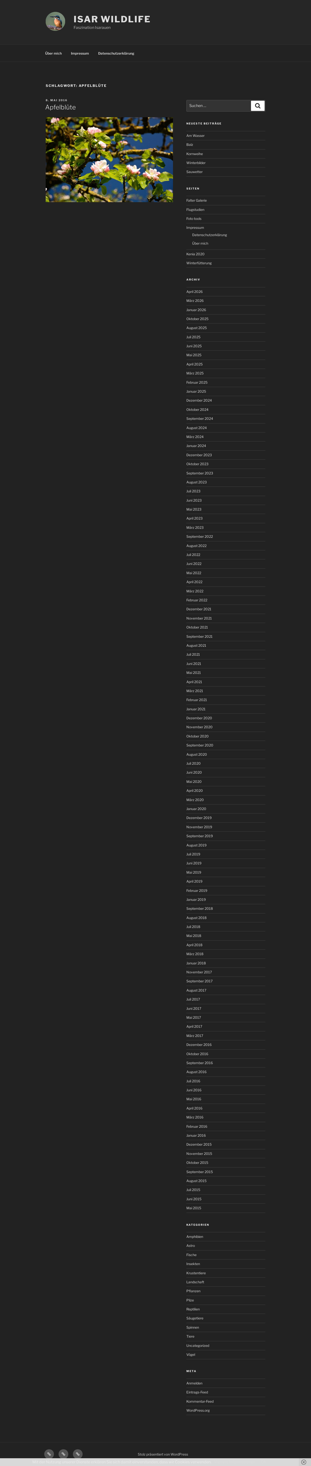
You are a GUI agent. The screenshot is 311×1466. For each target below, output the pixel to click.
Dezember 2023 (199, 455)
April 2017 (194, 1026)
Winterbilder (196, 163)
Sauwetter (194, 172)
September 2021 (199, 636)
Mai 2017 (193, 1017)
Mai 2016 (193, 1099)
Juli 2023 (193, 491)
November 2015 (199, 1153)
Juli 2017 (193, 999)
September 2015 (199, 1172)
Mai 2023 (193, 509)
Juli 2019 (193, 854)
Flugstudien (195, 209)
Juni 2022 (193, 564)
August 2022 (196, 546)
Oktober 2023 (197, 464)
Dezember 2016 (199, 1045)
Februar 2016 (196, 1126)
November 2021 (199, 618)
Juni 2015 (193, 1199)
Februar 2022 (196, 600)
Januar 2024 (196, 446)
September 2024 (199, 418)
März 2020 (195, 800)
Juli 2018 (193, 927)
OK (264, 1462)
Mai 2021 (193, 673)
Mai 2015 (193, 1208)
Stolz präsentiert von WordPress (163, 1454)
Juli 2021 (193, 654)
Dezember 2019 (199, 818)
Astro (190, 1245)
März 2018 (194, 954)
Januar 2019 (196, 899)
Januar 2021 (196, 709)
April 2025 (194, 364)
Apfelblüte (60, 107)
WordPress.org (198, 1410)
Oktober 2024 (197, 409)
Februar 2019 (196, 890)
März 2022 (194, 591)
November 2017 (199, 972)
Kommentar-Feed (200, 1401)
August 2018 (196, 918)
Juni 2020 (194, 772)
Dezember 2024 (199, 400)
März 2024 (195, 437)
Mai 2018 (193, 936)
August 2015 (196, 1181)
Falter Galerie (196, 200)
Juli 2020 (193, 763)
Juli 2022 (193, 555)
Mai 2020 (194, 781)
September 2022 (199, 536)
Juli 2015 (193, 1190)
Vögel (190, 1354)
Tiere (190, 1336)
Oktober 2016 (197, 1054)
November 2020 (199, 727)
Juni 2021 (193, 664)
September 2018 (199, 908)
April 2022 (194, 582)
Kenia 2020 (195, 254)
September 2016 (199, 1063)
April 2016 (194, 1108)
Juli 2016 (193, 1081)
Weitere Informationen (234, 1462)
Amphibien (194, 1236)
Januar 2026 (196, 310)
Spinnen (192, 1327)
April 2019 (194, 881)
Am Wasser (195, 135)
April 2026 (194, 292)
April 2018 (194, 945)
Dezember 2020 (199, 718)
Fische (191, 1255)
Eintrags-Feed (197, 1392)
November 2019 (199, 827)
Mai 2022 (193, 573)
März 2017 (194, 1036)
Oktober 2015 (197, 1162)
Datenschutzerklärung (116, 53)
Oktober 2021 (197, 627)
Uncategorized (197, 1345)
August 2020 (196, 754)
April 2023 (194, 518)
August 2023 (196, 482)
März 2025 (195, 373)
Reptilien (193, 1309)
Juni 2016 (193, 1090)
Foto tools (193, 218)
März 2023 (195, 527)
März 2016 (194, 1117)
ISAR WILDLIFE (112, 19)
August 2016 (196, 1072)
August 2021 (196, 645)
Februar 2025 (196, 382)
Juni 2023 (194, 500)
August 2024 (196, 428)
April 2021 (194, 682)
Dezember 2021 (198, 609)
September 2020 (199, 745)
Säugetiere (194, 1318)
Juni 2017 (193, 1008)
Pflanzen (193, 1291)
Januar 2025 (196, 391)
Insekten (193, 1264)
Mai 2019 (193, 872)
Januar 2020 (196, 809)
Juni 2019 (193, 863)
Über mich (53, 53)
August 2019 (196, 845)
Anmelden (194, 1383)
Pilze (190, 1300)
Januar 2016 (196, 1135)
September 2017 (199, 981)
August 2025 (196, 328)
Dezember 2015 (199, 1144)
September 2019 (199, 836)
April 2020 (194, 790)
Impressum (80, 53)
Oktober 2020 (197, 736)
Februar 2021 (196, 700)
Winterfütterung (199, 263)
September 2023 (199, 473)
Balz (189, 144)
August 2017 (196, 990)
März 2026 (195, 300)
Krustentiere (196, 1273)
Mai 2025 (193, 355)
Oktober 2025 (197, 319)
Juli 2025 (193, 337)
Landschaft (195, 1282)
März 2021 (194, 691)
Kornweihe (194, 154)
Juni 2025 (194, 346)
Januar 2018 (196, 963)
